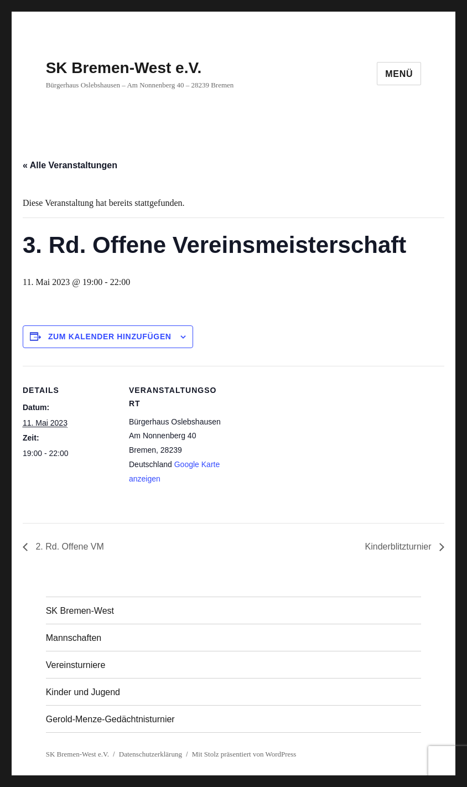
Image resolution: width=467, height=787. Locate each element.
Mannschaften (74, 638)
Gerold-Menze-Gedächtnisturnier (110, 719)
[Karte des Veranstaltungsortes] (293, 442)
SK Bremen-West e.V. (124, 67)
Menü (399, 74)
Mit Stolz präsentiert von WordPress (244, 754)
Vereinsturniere (76, 665)
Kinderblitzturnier (399, 546)
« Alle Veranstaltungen (70, 165)
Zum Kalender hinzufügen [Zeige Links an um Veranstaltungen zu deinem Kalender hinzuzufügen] (110, 336)
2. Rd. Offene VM (68, 546)
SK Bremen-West (80, 610)
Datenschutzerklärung (150, 754)
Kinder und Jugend (83, 692)
